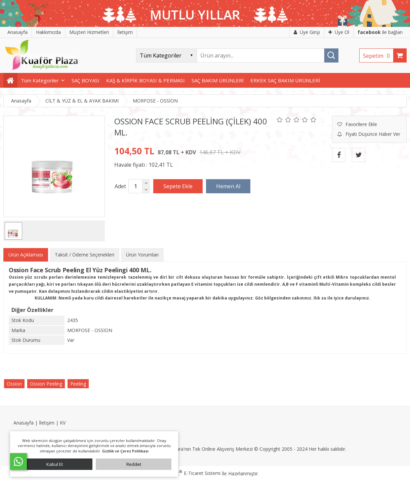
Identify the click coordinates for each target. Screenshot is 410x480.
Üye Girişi (307, 32)
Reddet (133, 464)
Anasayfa (23, 422)
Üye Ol (338, 32)
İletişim (46, 422)
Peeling (78, 384)
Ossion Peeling (46, 384)
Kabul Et (54, 464)
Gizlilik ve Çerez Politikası (125, 450)
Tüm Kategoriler (40, 80)
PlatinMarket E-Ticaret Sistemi (185, 473)
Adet (120, 186)
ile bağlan (380, 32)
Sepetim (378, 55)
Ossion (14, 384)
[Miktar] (135, 186)
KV (63, 422)
